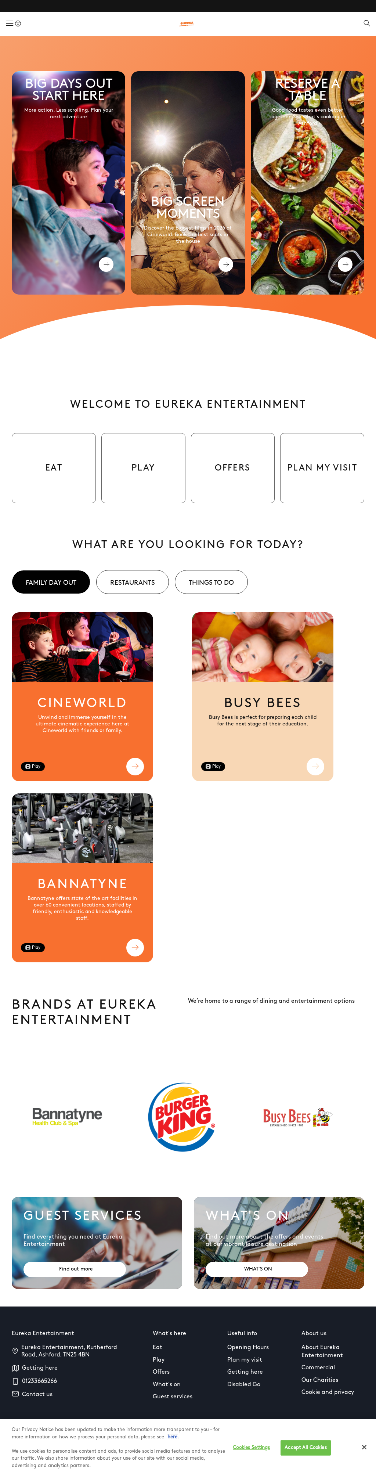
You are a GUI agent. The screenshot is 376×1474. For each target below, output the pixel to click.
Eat (157, 1348)
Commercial (318, 1368)
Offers (161, 1372)
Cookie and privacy (327, 1392)
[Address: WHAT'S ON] (257, 1269)
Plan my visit (244, 1360)
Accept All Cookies (305, 1458)
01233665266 (39, 1381)
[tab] (51, 582)
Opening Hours (248, 1348)
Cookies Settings (251, 1458)
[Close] (364, 1458)
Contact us (37, 1395)
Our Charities (319, 1380)
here (172, 1448)
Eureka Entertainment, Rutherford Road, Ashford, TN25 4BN (69, 1351)
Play (158, 1360)
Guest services (172, 1397)
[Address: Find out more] (75, 1269)
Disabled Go (243, 1385)
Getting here (40, 1368)
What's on (167, 1385)
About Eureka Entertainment (322, 1352)
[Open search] (367, 24)
